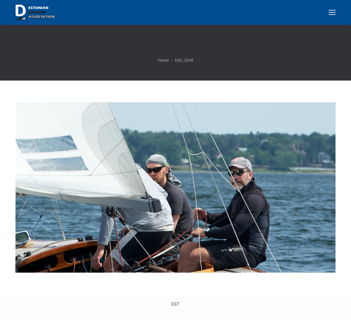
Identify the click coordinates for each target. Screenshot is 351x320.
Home (163, 60)
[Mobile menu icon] (332, 12)
